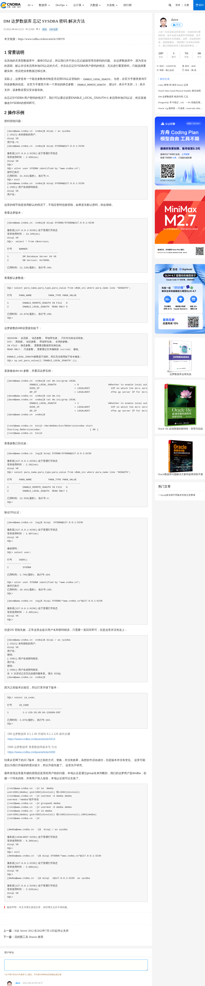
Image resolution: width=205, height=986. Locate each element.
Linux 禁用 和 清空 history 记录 (173, 85)
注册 (186, 5)
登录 (177, 5)
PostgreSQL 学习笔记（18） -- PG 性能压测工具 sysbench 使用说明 (180, 102)
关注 (177, 25)
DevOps (62, 5)
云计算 (79, 5)
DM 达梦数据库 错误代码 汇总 (173, 96)
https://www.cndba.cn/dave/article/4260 (31, 752)
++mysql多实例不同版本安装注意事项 (176, 495)
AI (30, 5)
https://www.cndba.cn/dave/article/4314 (31, 739)
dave (17, 983)
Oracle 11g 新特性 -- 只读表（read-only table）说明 (180, 108)
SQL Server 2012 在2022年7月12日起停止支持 (41, 930)
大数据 (95, 5)
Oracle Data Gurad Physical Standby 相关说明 (179, 90)
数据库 (44, 5)
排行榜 (127, 5)
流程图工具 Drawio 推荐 (28, 936)
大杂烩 (112, 5)
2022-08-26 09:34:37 (33, 983)
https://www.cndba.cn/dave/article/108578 (41, 38)
